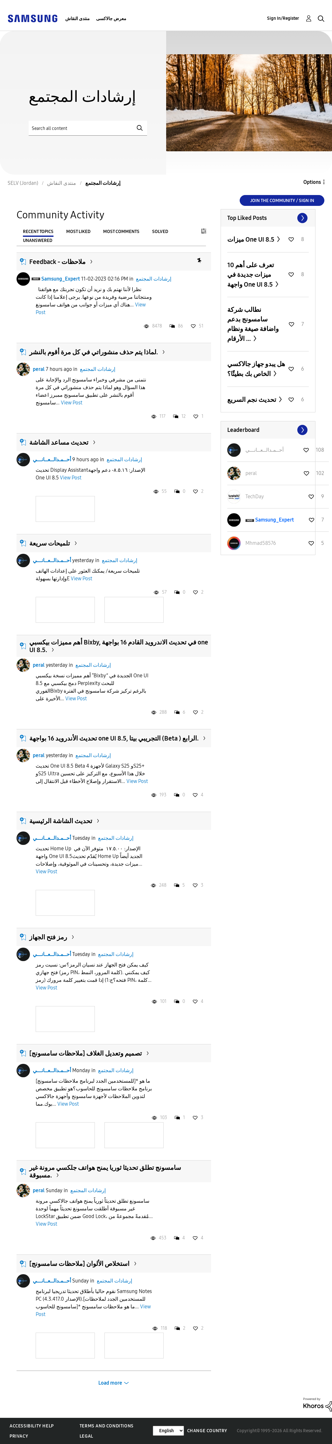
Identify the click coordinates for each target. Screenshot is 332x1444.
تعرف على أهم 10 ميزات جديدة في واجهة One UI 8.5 (250, 274)
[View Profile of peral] (251, 473)
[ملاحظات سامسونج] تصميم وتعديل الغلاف (85, 1053)
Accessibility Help (32, 1426)
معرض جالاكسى (111, 18)
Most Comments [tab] (121, 231)
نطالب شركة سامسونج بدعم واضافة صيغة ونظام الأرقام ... (253, 324)
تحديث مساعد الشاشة (58, 442)
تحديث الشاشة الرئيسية (60, 821)
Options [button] (312, 182)
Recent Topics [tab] (38, 231)
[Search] (88, 128)
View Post (71, 403)
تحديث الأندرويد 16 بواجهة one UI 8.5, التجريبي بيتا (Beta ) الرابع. (114, 738)
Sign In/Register (283, 18)
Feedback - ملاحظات (57, 262)
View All (268, 218)
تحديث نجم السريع (252, 399)
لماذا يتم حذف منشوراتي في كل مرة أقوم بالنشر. (93, 352)
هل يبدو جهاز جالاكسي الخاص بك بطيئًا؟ (256, 369)
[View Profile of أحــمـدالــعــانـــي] (264, 450)
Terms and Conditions (107, 1426)
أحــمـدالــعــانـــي (52, 459)
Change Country (207, 1430)
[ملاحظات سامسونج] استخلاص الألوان (79, 1263)
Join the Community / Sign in (282, 200)
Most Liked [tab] (78, 231)
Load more (110, 1383)
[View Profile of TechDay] (254, 496)
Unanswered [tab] (37, 240)
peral (39, 369)
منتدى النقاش (77, 18)
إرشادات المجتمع (153, 279)
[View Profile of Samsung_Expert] (274, 520)
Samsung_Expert (60, 279)
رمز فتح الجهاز (48, 937)
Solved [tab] (160, 231)
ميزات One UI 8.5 (251, 239)
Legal (86, 1436)
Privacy (19, 1436)
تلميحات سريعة (49, 543)
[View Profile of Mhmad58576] (260, 543)
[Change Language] (168, 1431)
